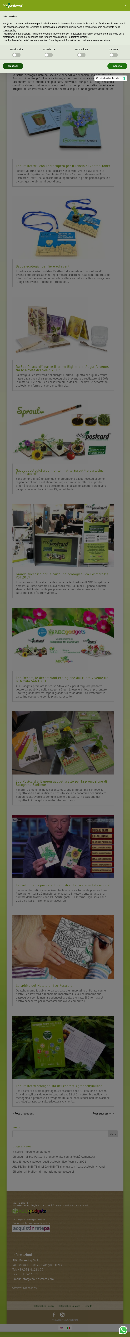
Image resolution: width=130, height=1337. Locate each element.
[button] (125, 5)
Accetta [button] (117, 66)
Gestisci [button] (13, 66)
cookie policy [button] (9, 30)
